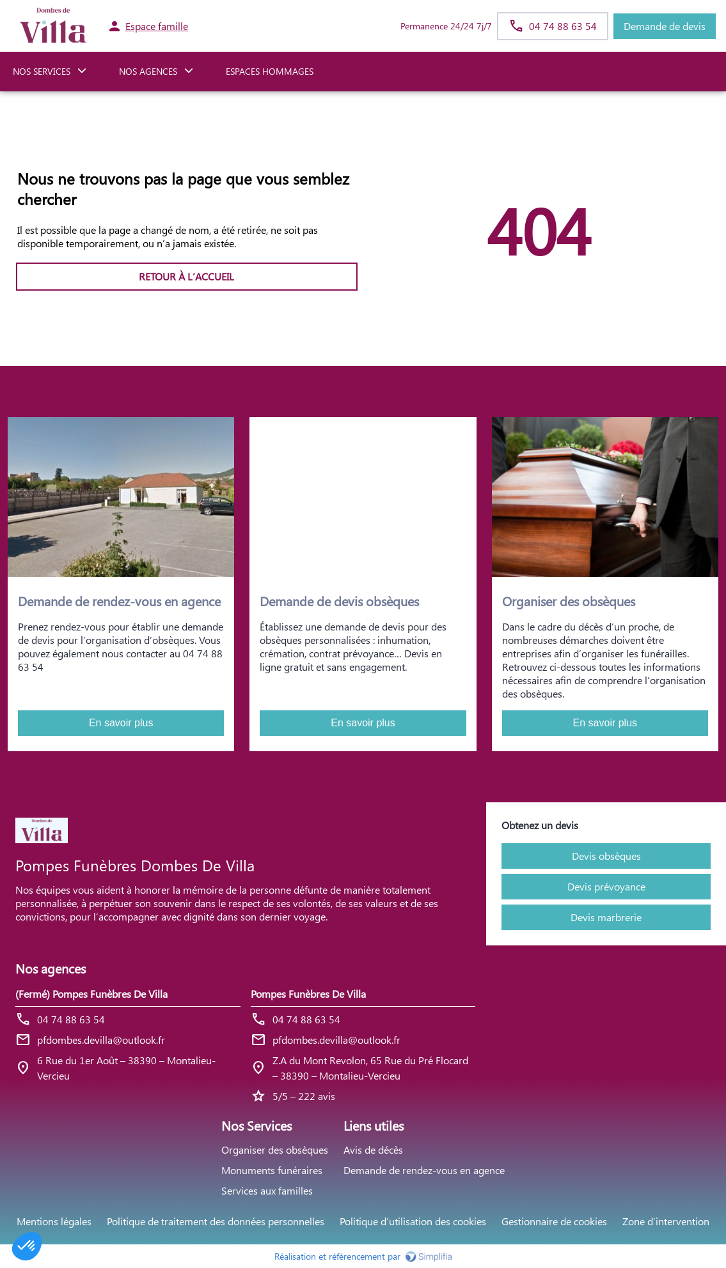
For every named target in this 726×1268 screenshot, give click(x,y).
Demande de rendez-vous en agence (424, 1170)
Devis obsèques (606, 855)
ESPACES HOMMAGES (269, 71)
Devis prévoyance (606, 886)
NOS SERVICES (41, 71)
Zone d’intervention (665, 1221)
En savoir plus (121, 722)
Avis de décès (373, 1149)
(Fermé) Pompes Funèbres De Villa (91, 993)
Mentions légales (54, 1221)
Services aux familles (267, 1190)
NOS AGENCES (148, 71)
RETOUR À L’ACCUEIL (186, 276)
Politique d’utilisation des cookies (413, 1221)
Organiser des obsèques (274, 1149)
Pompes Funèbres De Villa (308, 993)
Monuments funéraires (271, 1170)
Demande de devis (665, 26)
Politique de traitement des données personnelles (215, 1221)
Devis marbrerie (606, 917)
